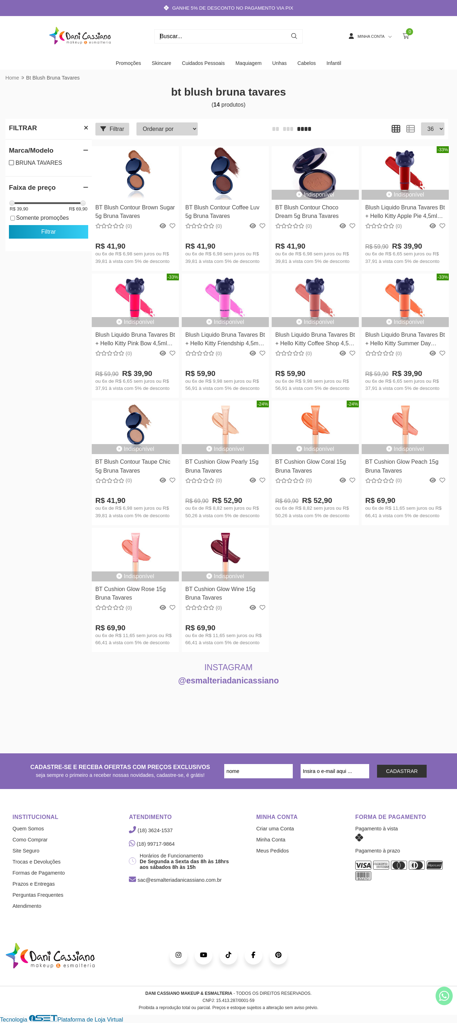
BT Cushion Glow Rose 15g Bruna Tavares (130, 593)
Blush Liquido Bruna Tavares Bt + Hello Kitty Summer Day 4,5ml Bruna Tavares (405, 340)
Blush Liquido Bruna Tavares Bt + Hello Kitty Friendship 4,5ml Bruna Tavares (225, 340)
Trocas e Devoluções (36, 862)
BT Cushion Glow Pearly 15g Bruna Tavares (221, 466)
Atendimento (26, 906)
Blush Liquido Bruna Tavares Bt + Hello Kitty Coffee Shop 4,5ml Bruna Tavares (315, 340)
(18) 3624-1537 (150, 830)
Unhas (279, 63)
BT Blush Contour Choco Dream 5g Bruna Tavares (307, 211)
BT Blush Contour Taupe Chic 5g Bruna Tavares (132, 466)
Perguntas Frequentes (37, 895)
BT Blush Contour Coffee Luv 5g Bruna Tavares (222, 211)
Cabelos (306, 63)
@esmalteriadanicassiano (228, 680)
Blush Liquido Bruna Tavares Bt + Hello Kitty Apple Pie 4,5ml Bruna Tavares (405, 212)
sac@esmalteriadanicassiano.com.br (175, 880)
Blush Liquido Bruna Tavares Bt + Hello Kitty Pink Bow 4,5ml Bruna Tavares (135, 340)
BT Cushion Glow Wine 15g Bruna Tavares (220, 593)
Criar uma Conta (275, 828)
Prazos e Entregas (33, 884)
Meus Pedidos (272, 851)
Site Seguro (25, 851)
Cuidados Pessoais (203, 63)
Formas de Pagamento (38, 873)
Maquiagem (248, 63)
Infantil (333, 63)
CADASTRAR (402, 771)
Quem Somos (28, 828)
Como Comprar (29, 840)
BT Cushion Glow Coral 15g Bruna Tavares (310, 466)
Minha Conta (271, 840)
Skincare (161, 63)
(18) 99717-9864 (152, 844)
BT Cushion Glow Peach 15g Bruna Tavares (401, 466)
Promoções (128, 63)
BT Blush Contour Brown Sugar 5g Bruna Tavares (135, 211)
